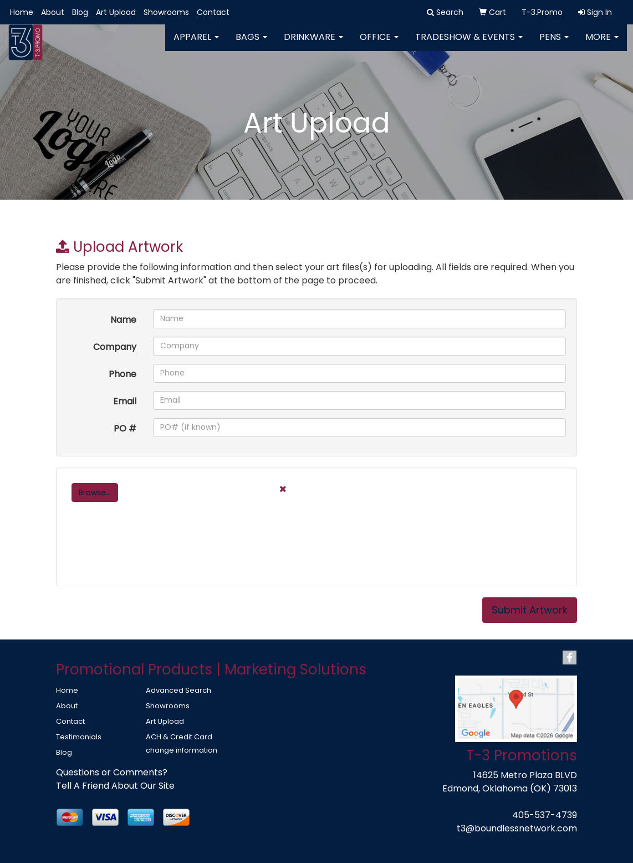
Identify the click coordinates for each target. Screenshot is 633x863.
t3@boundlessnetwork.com (517, 828)
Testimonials (78, 737)
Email (124, 401)
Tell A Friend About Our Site (115, 785)
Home (21, 12)
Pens (554, 44)
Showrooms (166, 12)
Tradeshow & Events (469, 44)
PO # (125, 428)
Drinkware (313, 44)
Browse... (95, 492)
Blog (80, 12)
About (52, 12)
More (602, 44)
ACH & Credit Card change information (181, 743)
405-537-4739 (544, 815)
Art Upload (116, 12)
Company (114, 347)
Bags (251, 44)
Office (379, 44)
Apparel (196, 44)
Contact (213, 12)
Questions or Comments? (111, 772)
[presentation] (151, 553)
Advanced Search (178, 690)
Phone (122, 374)
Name (123, 319)
